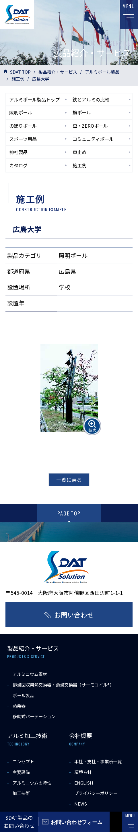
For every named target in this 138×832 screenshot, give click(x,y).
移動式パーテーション (34, 716)
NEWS (80, 804)
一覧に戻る (69, 479)
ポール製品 (23, 695)
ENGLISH (83, 783)
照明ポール (20, 112)
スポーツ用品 (23, 138)
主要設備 (21, 772)
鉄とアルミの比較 (91, 99)
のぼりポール (23, 125)
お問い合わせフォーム (76, 821)
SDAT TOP (20, 72)
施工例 (17, 79)
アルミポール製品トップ (34, 99)
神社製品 (18, 152)
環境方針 (83, 772)
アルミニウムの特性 (32, 783)
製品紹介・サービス (57, 72)
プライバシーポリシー (95, 793)
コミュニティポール (93, 138)
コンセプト (23, 761)
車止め (79, 152)
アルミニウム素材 (30, 674)
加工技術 (21, 793)
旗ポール (82, 112)
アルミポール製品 (102, 72)
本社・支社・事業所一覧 (98, 761)
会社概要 (80, 735)
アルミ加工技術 (27, 735)
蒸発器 (19, 706)
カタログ (18, 165)
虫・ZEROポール (90, 125)
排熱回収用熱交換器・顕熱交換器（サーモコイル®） (63, 685)
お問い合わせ (74, 614)
